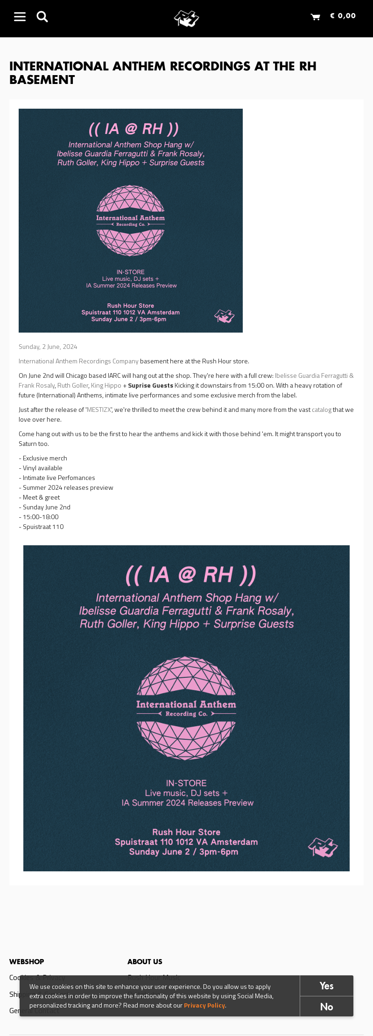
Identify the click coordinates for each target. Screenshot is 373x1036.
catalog (322, 409)
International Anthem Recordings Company (79, 361)
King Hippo (106, 385)
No (326, 1008)
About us (144, 962)
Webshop (26, 962)
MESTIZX (99, 409)
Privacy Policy (204, 1005)
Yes (327, 987)
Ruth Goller (72, 385)
